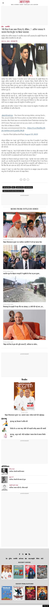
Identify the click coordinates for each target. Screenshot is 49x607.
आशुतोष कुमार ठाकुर (13, 485)
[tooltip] (21, 179)
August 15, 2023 (31, 134)
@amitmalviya (7, 115)
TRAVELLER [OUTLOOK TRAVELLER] (27, 4)
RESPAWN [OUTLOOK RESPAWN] (35, 4)
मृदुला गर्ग (11, 477)
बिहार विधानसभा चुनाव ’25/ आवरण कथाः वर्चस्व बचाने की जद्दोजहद (24, 415)
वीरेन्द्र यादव (11, 469)
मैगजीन (24, 379)
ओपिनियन (5, 466)
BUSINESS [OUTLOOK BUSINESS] (16, 4)
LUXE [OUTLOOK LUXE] (31, 4)
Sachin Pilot (20, 187)
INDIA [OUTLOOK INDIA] (12, 4)
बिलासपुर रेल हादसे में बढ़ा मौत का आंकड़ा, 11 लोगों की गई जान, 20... (23, 307)
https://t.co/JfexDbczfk (36, 128)
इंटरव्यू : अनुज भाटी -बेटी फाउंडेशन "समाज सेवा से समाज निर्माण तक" (28, 436)
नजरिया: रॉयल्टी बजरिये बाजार (16, 471)
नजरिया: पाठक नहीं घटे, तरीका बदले (18, 488)
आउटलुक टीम (14, 41)
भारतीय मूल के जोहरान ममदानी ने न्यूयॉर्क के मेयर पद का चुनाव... (21, 274)
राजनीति (7, 27)
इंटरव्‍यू (4, 418)
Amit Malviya (28, 187)
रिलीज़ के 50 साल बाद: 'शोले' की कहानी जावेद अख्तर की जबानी (28, 429)
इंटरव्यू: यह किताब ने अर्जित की (19, 421)
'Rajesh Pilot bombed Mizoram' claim (13, 191)
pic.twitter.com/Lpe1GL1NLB (12, 131)
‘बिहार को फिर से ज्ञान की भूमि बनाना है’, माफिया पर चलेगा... (20, 344)
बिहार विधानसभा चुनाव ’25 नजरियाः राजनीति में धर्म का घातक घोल (22, 242)
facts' (13, 187)
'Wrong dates (6, 187)
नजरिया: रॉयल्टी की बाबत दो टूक (17, 480)
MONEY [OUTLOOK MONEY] (21, 4)
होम (2, 27)
